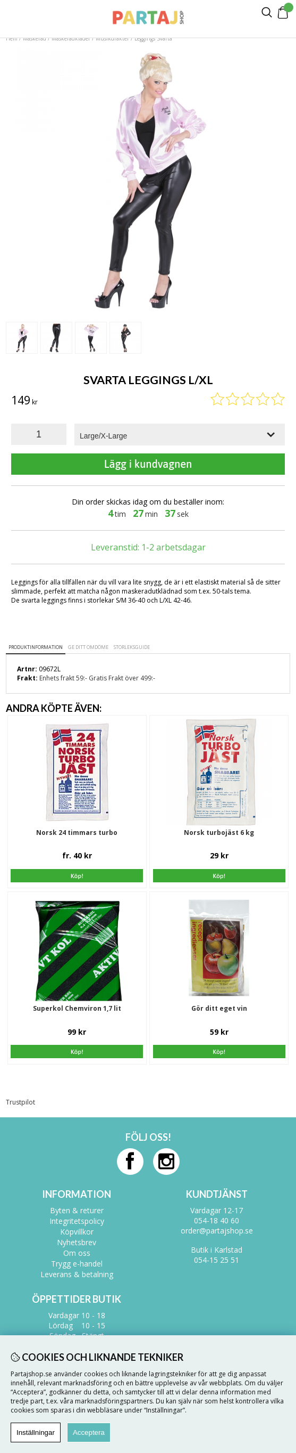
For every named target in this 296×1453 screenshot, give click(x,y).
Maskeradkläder (71, 38)
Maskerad (34, 38)
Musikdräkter (112, 38)
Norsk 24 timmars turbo (76, 832)
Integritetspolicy (76, 1221)
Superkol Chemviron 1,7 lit (77, 1008)
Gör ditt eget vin (219, 1008)
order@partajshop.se (217, 1230)
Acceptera (89, 1432)
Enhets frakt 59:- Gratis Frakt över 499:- (97, 678)
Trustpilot (20, 1102)
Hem (12, 38)
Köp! (77, 876)
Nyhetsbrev (76, 1242)
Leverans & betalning (76, 1274)
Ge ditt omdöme (88, 647)
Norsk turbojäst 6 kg (219, 832)
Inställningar (35, 1432)
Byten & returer (77, 1210)
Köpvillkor (77, 1232)
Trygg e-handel (77, 1264)
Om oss (76, 1253)
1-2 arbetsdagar (173, 547)
